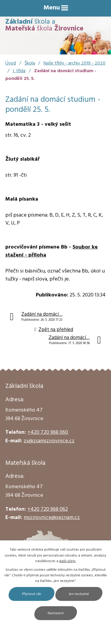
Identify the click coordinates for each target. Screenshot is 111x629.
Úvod (10, 63)
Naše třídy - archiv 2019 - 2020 (74, 63)
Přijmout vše (31, 594)
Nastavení (56, 613)
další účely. (67, 561)
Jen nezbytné (79, 594)
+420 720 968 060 (48, 432)
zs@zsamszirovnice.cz (49, 441)
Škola (30, 63)
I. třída (19, 71)
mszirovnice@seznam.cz (52, 517)
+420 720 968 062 (48, 509)
